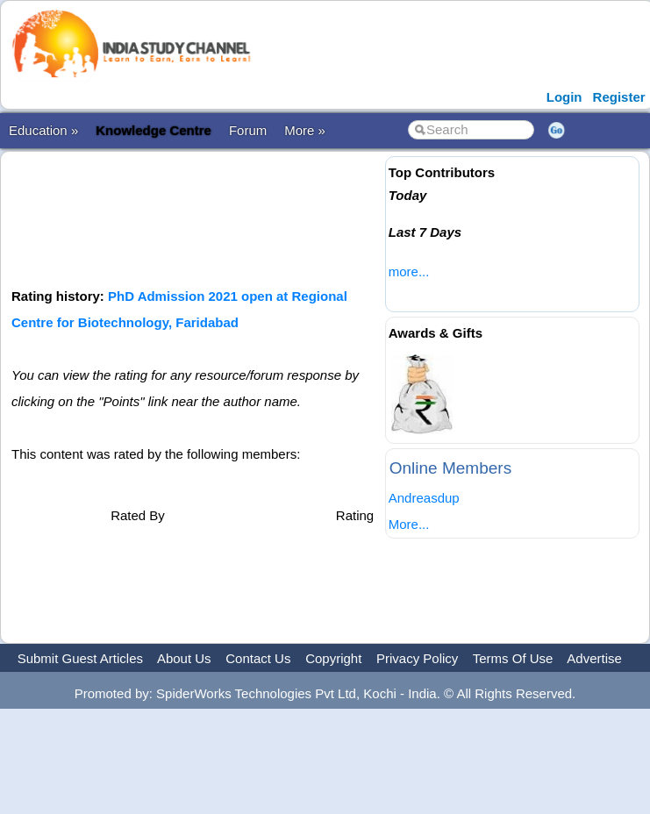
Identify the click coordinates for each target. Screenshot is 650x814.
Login (564, 96)
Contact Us (257, 658)
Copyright (333, 658)
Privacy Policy (417, 658)
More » (304, 130)
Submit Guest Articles (80, 658)
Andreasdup (424, 497)
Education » (43, 130)
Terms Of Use (513, 658)
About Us (184, 658)
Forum (248, 130)
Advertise (594, 658)
